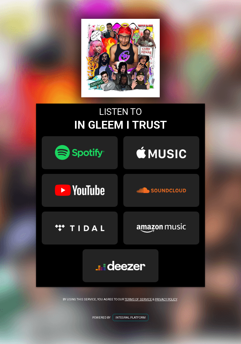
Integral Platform (130, 317)
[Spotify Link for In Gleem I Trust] (80, 152)
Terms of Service (138, 299)
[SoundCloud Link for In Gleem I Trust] (161, 190)
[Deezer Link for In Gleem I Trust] (120, 265)
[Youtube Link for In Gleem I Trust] (80, 190)
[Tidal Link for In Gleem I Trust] (80, 228)
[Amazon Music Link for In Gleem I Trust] (161, 228)
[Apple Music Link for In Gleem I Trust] (161, 152)
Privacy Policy (166, 299)
